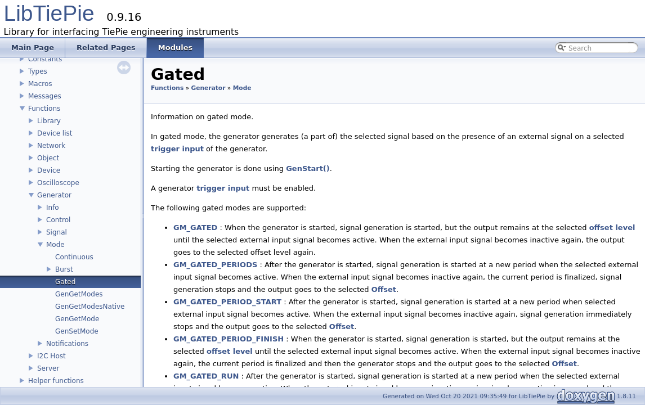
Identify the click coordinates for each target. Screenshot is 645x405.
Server (48, 368)
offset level (612, 227)
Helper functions (56, 381)
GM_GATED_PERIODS (215, 264)
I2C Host (51, 356)
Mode (55, 245)
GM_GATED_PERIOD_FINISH (228, 339)
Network (51, 146)
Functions (44, 108)
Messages (44, 96)
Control (58, 220)
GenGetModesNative (89, 306)
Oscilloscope (58, 183)
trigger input (177, 149)
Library (49, 121)
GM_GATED (195, 227)
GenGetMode (77, 319)
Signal (56, 232)
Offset (383, 289)
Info (52, 208)
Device (48, 170)
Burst (64, 269)
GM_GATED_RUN (206, 376)
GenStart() (308, 168)
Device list (54, 133)
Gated (65, 282)
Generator (54, 195)
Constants (45, 59)
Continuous (74, 257)
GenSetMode (76, 331)
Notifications (67, 344)
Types (37, 71)
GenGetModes (79, 294)
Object (48, 158)
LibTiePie (49, 13)
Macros (40, 84)
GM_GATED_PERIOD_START (227, 302)
